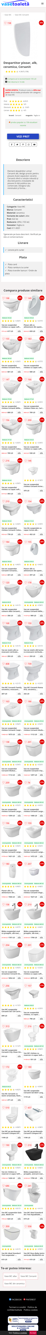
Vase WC (8, 15)
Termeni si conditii (17, 1307)
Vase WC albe (10, 1276)
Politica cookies (31, 1310)
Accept (33, 1332)
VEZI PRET (23, 136)
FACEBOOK (15, 1299)
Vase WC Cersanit (22, 15)
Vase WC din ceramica (14, 1283)
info (19, 331)
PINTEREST (29, 1299)
